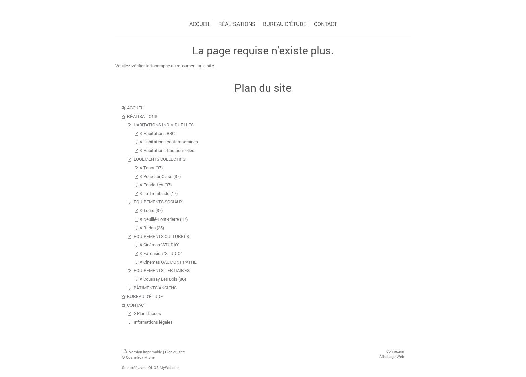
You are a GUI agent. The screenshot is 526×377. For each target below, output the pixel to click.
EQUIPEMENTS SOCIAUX (158, 201)
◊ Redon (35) (152, 227)
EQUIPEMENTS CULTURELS (161, 236)
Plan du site (175, 351)
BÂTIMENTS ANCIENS (155, 287)
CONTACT (136, 305)
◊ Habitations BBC (157, 133)
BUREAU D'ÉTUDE (145, 296)
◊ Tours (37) (151, 167)
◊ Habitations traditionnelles (167, 150)
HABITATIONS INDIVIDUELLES (164, 124)
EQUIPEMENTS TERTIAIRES (162, 270)
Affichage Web (391, 356)
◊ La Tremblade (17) (159, 193)
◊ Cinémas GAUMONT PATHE (168, 262)
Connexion (395, 351)
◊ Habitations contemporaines (169, 141)
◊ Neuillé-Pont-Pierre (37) (164, 219)
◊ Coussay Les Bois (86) (163, 279)
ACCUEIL (136, 107)
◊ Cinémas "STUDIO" (159, 244)
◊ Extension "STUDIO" (161, 253)
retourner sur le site (195, 65)
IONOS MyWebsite (163, 367)
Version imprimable (142, 351)
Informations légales (153, 322)
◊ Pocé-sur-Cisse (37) (160, 176)
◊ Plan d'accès (147, 313)
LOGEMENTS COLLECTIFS (160, 159)
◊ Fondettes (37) (156, 184)
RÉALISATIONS (142, 116)
